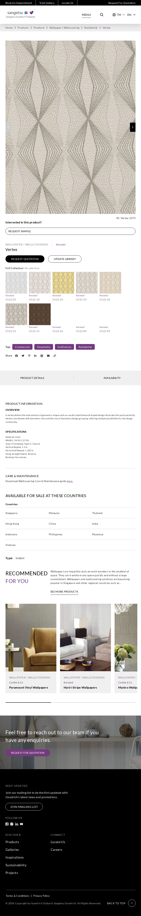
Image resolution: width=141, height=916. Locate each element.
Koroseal (60, 244)
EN (131, 14)
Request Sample (19, 231)
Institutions (64, 346)
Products (23, 27)
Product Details (32, 377)
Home (9, 27)
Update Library (65, 258)
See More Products (64, 591)
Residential (90, 27)
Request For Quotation (121, 2)
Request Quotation (25, 258)
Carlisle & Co (16, 682)
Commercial (22, 346)
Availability (112, 377)
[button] (132, 127)
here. (70, 481)
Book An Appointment (19, 2)
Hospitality (43, 346)
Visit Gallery (46, 2)
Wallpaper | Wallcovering (64, 27)
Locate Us (67, 2)
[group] (70, 127)
